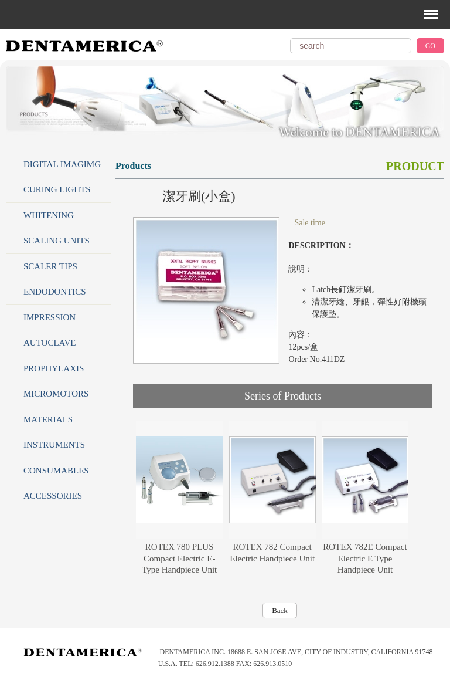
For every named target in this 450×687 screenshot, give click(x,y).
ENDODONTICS (54, 291)
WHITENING (48, 215)
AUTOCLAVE (49, 342)
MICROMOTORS (55, 393)
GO (430, 46)
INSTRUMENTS (54, 444)
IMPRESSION (49, 317)
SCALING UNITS (56, 240)
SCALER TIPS (50, 266)
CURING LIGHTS (57, 189)
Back (280, 610)
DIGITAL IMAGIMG (62, 164)
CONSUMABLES (56, 470)
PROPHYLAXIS (53, 368)
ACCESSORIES (52, 495)
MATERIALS (48, 419)
